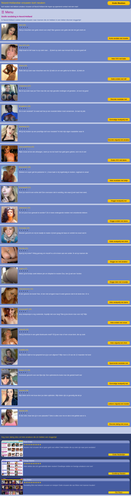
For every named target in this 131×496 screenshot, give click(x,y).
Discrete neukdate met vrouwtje (119, 99)
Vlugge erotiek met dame (119, 221)
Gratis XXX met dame (119, 160)
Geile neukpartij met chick (118, 241)
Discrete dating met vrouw (118, 424)
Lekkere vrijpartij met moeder (118, 404)
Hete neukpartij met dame (118, 302)
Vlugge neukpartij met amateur (119, 201)
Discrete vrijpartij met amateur (118, 140)
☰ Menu (7, 12)
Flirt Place (118, 492)
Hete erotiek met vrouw (118, 323)
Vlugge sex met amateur (118, 262)
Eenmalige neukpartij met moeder (119, 120)
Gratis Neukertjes (118, 455)
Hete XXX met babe (119, 59)
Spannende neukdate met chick (118, 363)
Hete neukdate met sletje (119, 180)
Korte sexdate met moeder (118, 38)
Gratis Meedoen (118, 3)
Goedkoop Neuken (118, 473)
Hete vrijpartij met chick (118, 343)
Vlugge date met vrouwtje (119, 282)
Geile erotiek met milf (118, 79)
